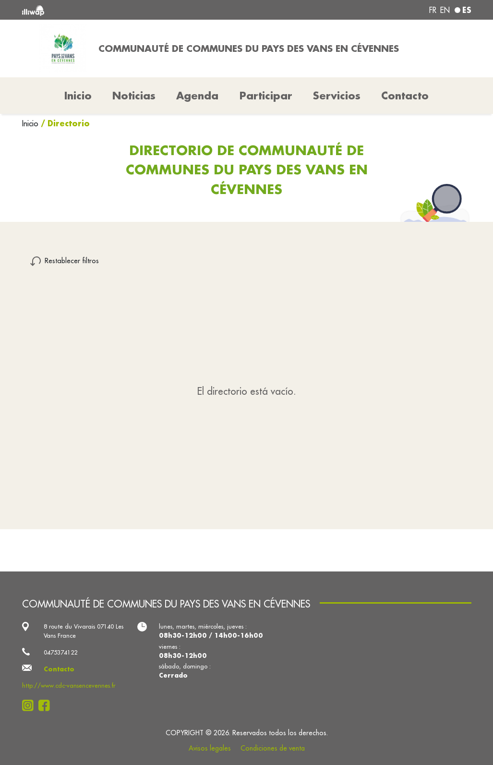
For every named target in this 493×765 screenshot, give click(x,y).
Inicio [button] (78, 95)
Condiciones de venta (272, 748)
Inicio (31, 123)
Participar (266, 95)
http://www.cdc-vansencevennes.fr (68, 685)
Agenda (197, 95)
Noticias (134, 95)
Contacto (405, 95)
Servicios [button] (337, 95)
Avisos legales (210, 748)
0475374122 (60, 652)
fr (432, 10)
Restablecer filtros (72, 260)
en (445, 10)
